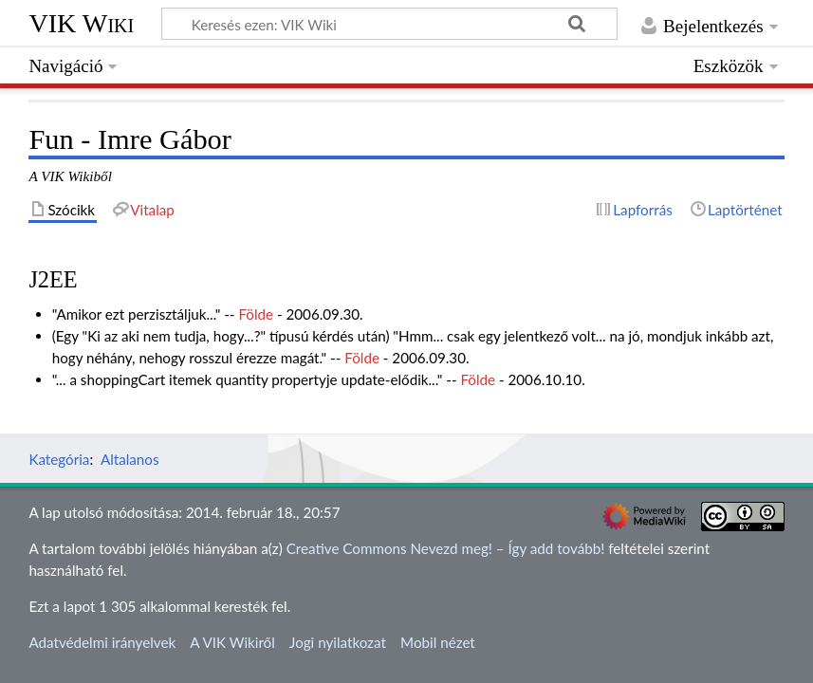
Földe (255, 314)
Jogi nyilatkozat (337, 642)
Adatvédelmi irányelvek (102, 642)
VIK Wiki (81, 23)
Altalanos (130, 459)
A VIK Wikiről (232, 642)
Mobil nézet (437, 642)
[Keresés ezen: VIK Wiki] (389, 24)
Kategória (58, 459)
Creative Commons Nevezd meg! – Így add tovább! (445, 548)
